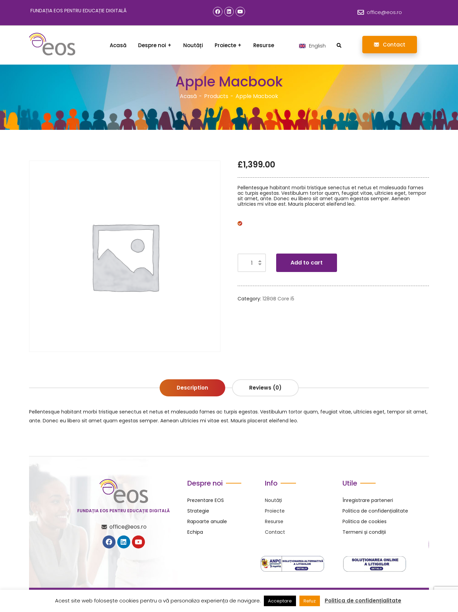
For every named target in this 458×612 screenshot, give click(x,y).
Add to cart (307, 263)
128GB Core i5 (278, 298)
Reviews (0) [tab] (265, 387)
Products (216, 96)
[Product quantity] (252, 263)
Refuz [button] (310, 601)
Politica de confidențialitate (363, 600)
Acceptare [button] (280, 601)
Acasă (188, 96)
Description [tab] (192, 387)
